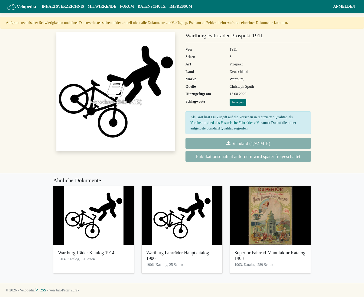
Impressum (180, 6)
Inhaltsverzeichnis (63, 6)
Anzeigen (238, 102)
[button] (327, 6)
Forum (127, 6)
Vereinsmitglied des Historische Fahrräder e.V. (225, 123)
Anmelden (344, 6)
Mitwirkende (102, 6)
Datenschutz (152, 6)
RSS (41, 290)
